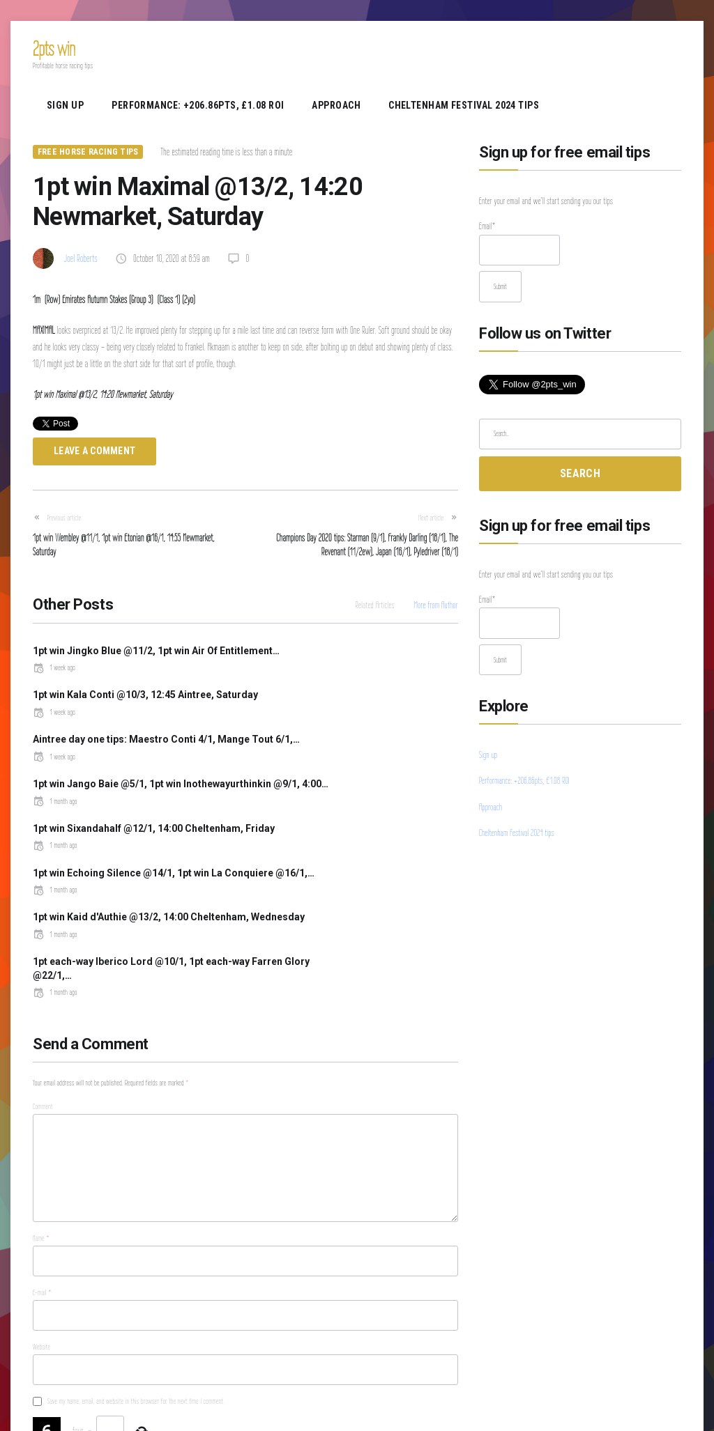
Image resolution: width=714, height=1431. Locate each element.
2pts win (54, 48)
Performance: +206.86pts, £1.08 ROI (198, 105)
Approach (336, 105)
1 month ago (278, 739)
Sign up (65, 105)
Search (580, 473)
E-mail (42, 1155)
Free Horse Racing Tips (88, 152)
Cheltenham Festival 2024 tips (463, 105)
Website (41, 1210)
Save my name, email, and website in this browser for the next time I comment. (136, 1264)
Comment (43, 969)
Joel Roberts (81, 258)
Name (41, 1101)
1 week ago (54, 681)
